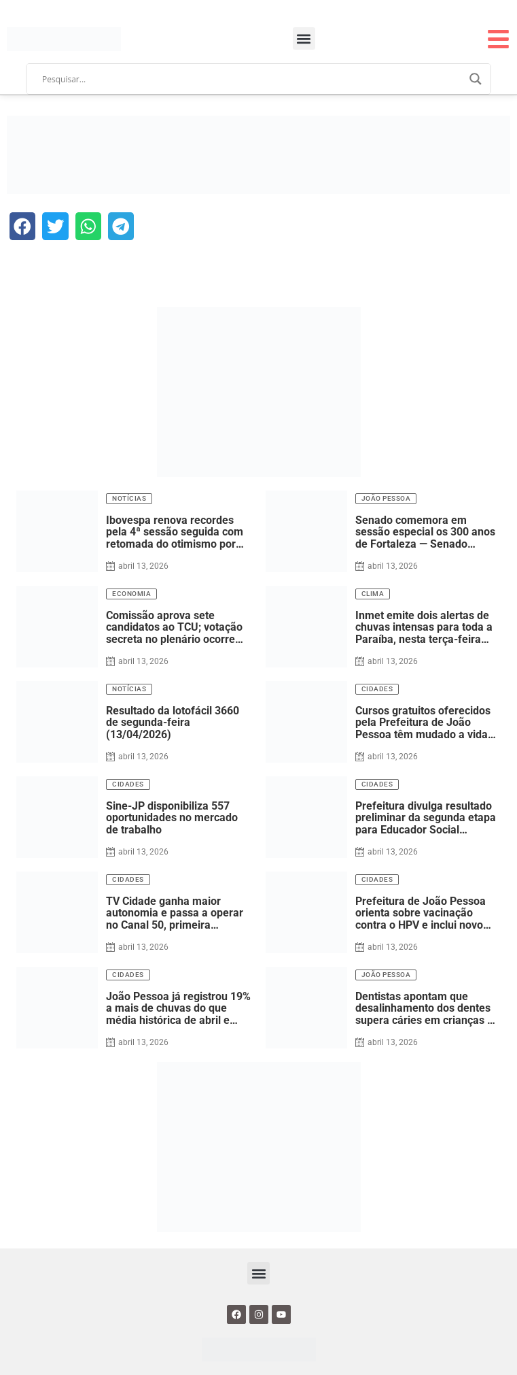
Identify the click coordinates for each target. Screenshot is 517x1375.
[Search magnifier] (475, 78)
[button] (304, 38)
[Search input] (252, 78)
